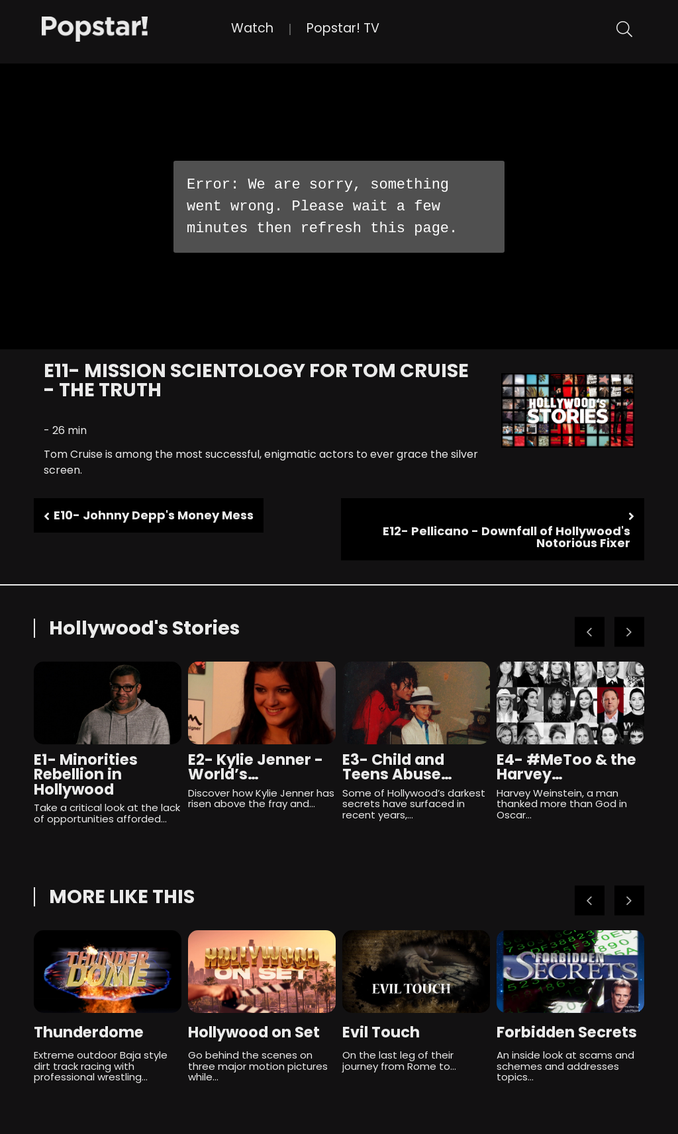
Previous (590, 631)
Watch (252, 28)
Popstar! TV (343, 28)
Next (629, 631)
